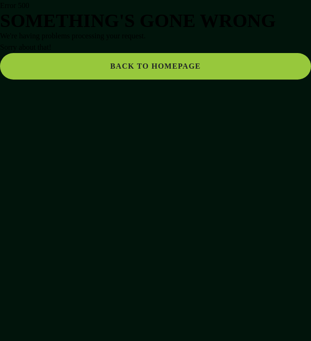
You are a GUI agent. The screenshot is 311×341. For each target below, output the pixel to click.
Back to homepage (155, 66)
